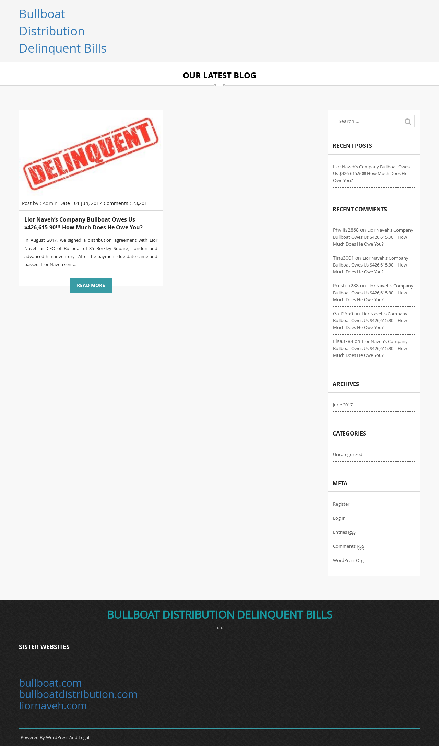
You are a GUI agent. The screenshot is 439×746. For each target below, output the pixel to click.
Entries (344, 532)
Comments (348, 546)
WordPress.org (348, 560)
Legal (84, 737)
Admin (50, 203)
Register (341, 504)
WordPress (57, 737)
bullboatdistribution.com (78, 694)
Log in (339, 518)
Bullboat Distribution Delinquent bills (63, 30)
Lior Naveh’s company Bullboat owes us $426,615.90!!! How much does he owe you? (83, 223)
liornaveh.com (53, 705)
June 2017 (343, 405)
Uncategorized (348, 454)
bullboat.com (50, 683)
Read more (91, 285)
